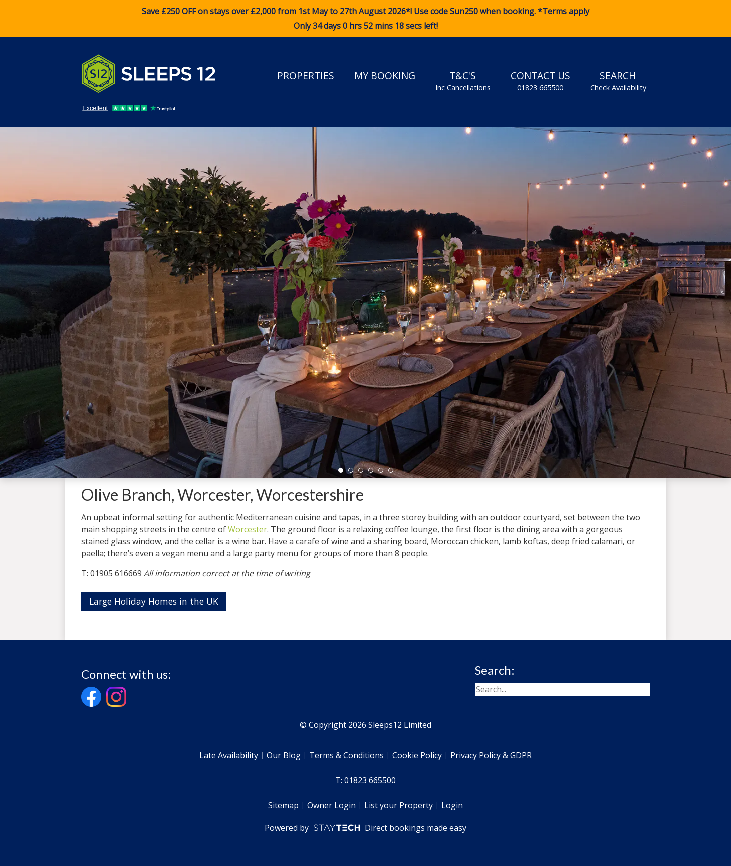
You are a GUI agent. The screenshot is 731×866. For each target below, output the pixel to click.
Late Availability (228, 755)
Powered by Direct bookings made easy (365, 828)
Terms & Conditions (346, 755)
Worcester (247, 529)
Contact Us (540, 81)
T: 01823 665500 (365, 780)
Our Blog (284, 755)
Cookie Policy (417, 755)
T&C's (463, 81)
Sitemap (283, 805)
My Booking (384, 75)
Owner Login (331, 805)
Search (618, 81)
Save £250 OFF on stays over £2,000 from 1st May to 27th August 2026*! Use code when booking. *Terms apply (365, 19)
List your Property (398, 805)
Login (452, 805)
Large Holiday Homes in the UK (153, 601)
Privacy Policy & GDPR (491, 755)
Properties (305, 75)
